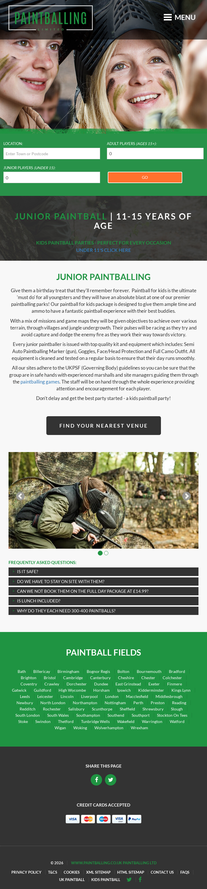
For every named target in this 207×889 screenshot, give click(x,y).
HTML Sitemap (130, 872)
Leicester (45, 696)
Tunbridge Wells (95, 721)
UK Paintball (72, 879)
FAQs (184, 872)
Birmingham (68, 671)
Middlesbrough (169, 696)
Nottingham (115, 702)
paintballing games (39, 382)
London (112, 696)
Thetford (66, 721)
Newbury (24, 702)
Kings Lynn (181, 690)
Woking (80, 727)
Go (145, 177)
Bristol (50, 677)
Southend (115, 715)
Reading (179, 702)
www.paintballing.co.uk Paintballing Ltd (114, 863)
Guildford (42, 690)
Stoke (23, 721)
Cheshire (126, 677)
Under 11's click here (103, 250)
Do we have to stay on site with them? (60, 581)
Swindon (43, 721)
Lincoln (67, 696)
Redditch (28, 708)
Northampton (85, 702)
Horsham (101, 690)
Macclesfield (137, 696)
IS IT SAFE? (27, 571)
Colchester (172, 677)
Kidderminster (151, 690)
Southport (141, 715)
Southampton (88, 715)
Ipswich (124, 690)
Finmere (174, 683)
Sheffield (127, 708)
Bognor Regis (98, 671)
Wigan (60, 727)
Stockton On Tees (172, 715)
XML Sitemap (98, 872)
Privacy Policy (26, 872)
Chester (148, 677)
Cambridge (73, 677)
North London (52, 702)
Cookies (72, 872)
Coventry (28, 683)
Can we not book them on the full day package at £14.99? (82, 591)
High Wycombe (72, 690)
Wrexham (139, 727)
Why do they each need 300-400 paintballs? (66, 610)
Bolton (123, 671)
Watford (177, 721)
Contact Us (162, 872)
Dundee (101, 683)
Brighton (28, 677)
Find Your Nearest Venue (103, 425)
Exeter (154, 683)
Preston (158, 702)
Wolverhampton (108, 727)
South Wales (58, 715)
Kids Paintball (105, 879)
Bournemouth (149, 671)
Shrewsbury (152, 708)
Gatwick (19, 690)
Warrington (152, 721)
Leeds (25, 696)
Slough (177, 708)
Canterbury (100, 677)
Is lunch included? (38, 600)
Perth (138, 702)
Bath (22, 671)
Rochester (52, 708)
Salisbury (76, 708)
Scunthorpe (102, 708)
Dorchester (77, 683)
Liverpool (89, 696)
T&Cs (52, 872)
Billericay (41, 671)
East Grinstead (128, 683)
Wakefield (125, 721)
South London (27, 715)
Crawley (51, 683)
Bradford (177, 671)
